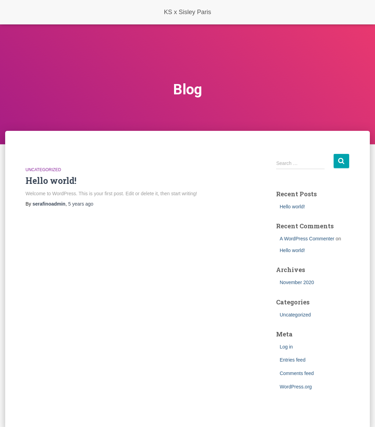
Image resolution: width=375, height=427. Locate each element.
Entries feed (292, 360)
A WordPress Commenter (307, 238)
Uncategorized (43, 169)
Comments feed (297, 373)
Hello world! (51, 180)
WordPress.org (296, 386)
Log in (286, 347)
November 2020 (297, 282)
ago (80, 204)
